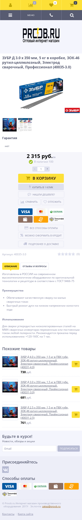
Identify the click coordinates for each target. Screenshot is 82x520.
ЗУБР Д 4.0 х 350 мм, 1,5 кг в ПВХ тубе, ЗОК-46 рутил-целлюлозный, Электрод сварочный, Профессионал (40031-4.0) (44, 362)
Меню (31, 15)
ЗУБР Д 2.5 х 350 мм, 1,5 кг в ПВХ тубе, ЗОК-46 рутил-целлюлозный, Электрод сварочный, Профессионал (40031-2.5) (44, 412)
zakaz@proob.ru (51, 506)
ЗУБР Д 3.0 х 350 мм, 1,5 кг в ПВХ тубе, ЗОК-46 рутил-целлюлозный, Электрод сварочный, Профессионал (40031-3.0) (44, 387)
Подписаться (69, 448)
